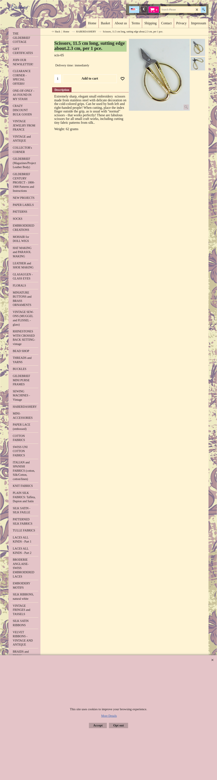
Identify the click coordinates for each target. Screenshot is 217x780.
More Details (109, 715)
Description (61, 90)
